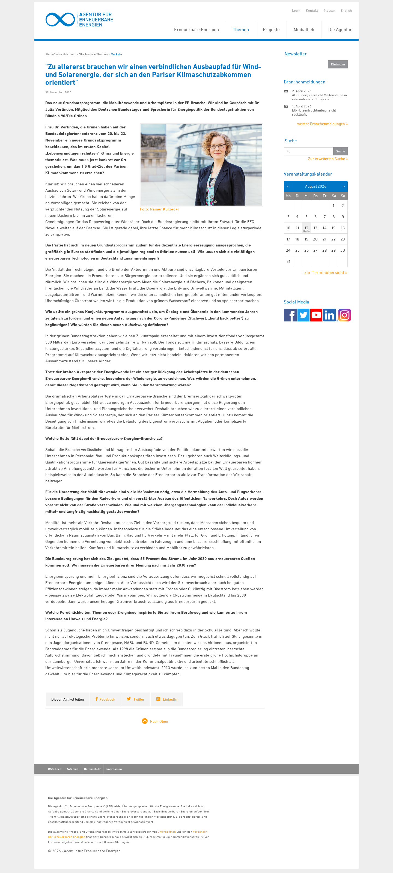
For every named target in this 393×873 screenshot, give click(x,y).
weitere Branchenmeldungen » (322, 123)
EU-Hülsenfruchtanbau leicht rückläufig (314, 112)
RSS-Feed (54, 769)
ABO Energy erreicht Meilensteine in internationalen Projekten (319, 97)
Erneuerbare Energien (196, 29)
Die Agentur (340, 29)
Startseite (86, 54)
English (346, 10)
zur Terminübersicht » (326, 272)
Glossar (329, 10)
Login (296, 10)
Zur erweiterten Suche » (328, 159)
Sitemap (72, 769)
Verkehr (117, 54)
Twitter (139, 699)
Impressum (114, 769)
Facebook (107, 699)
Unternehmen (167, 831)
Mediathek (304, 29)
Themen (241, 29)
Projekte (271, 29)
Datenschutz (92, 769)
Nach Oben (159, 721)
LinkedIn (170, 699)
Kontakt (312, 10)
